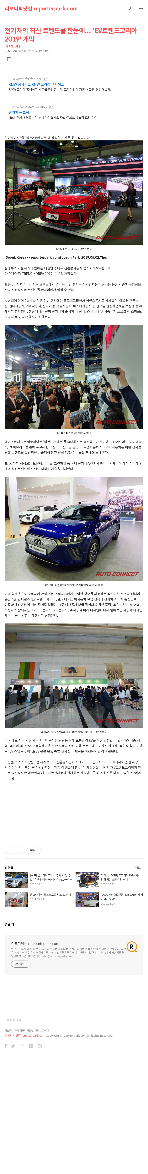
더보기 (139, 978)
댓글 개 (9, 1035)
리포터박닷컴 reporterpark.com (41, 8)
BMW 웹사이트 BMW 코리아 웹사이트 (36, 138)
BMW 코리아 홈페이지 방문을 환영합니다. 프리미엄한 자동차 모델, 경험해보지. (60, 143)
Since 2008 (42, 1141)
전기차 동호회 (19, 166)
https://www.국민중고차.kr (25, 132)
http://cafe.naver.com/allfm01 (28, 160)
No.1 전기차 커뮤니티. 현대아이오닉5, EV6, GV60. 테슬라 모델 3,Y (52, 171)
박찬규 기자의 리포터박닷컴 (19, 1141)
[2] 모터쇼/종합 (13, 100)
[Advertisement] (74, 44)
